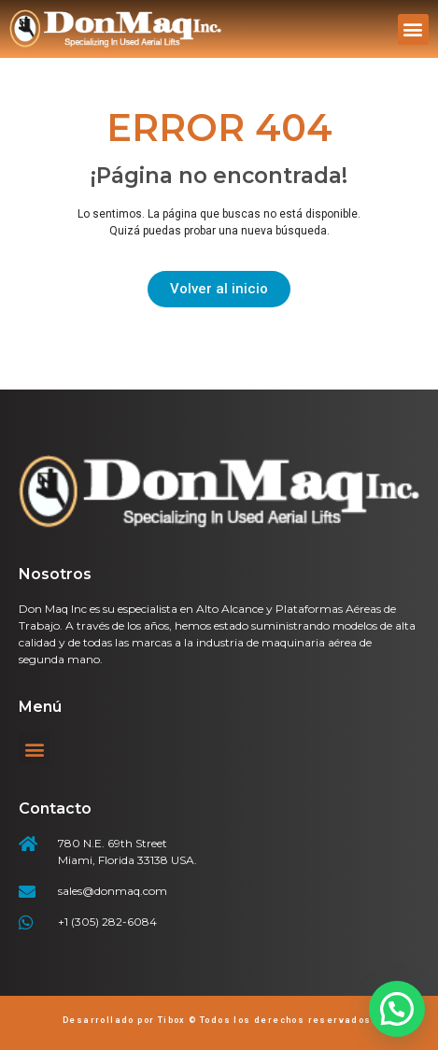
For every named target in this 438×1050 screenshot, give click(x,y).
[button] (413, 29)
